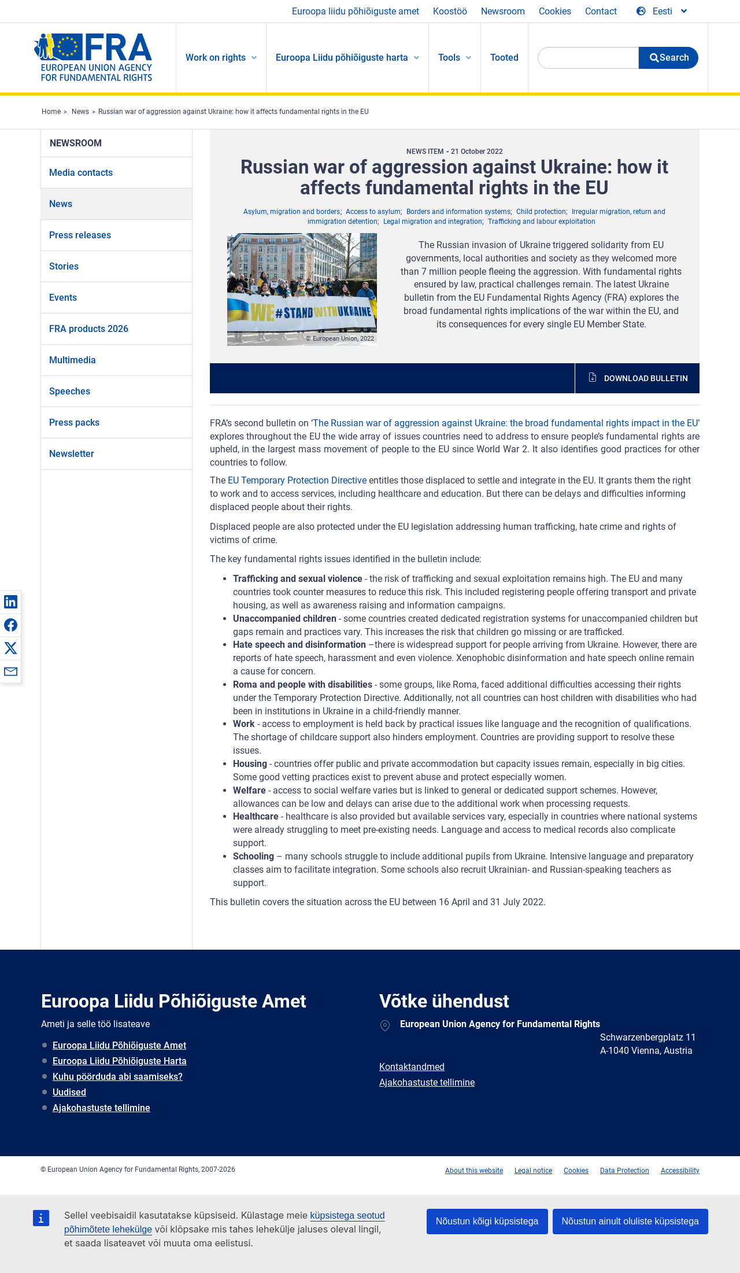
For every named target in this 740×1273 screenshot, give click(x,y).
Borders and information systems (458, 212)
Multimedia (72, 360)
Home (51, 112)
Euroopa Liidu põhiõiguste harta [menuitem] (342, 57)
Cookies (555, 11)
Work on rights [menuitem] (216, 57)
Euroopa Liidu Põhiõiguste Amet (119, 1045)
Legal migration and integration (432, 221)
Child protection (541, 212)
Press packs (74, 422)
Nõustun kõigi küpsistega (487, 1221)
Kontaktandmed (412, 1066)
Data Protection (624, 1171)
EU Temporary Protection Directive (297, 480)
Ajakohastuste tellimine (101, 1107)
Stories (64, 266)
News (80, 112)
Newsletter (71, 453)
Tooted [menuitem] (504, 57)
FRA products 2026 (88, 328)
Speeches (69, 391)
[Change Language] (662, 11)
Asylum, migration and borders (291, 212)
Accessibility (680, 1171)
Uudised (69, 1092)
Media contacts (81, 172)
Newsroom (503, 11)
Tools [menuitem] (449, 57)
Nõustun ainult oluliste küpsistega (630, 1221)
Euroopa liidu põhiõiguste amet (355, 11)
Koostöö (450, 11)
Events (63, 297)
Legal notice (533, 1171)
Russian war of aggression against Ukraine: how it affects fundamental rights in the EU (233, 112)
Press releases (80, 235)
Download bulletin (646, 378)
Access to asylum (373, 212)
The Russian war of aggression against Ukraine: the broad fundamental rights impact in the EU (505, 423)
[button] (10, 601)
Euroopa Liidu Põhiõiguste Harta (120, 1061)
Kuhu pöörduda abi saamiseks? (118, 1076)
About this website (474, 1171)
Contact (601, 11)
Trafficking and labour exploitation (541, 221)
